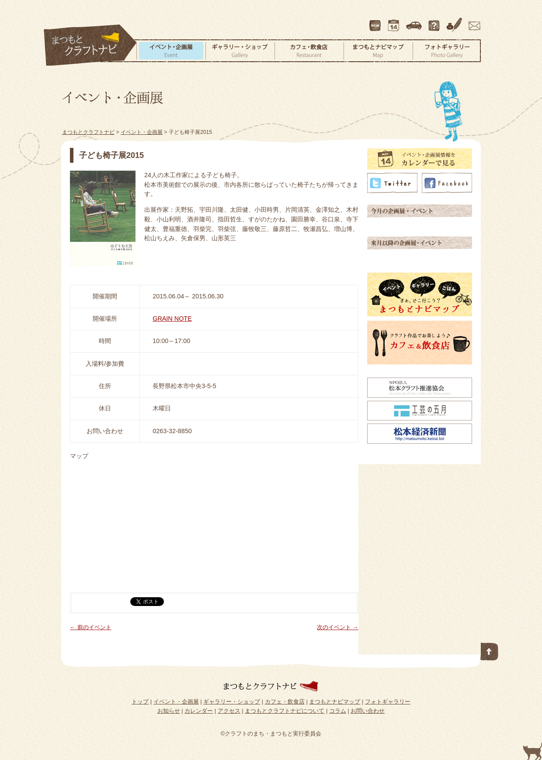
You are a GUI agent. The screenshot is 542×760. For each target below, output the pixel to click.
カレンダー (395, 21)
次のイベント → (337, 627)
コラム (455, 21)
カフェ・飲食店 (309, 51)
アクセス (415, 21)
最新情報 (375, 21)
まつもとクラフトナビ (90, 46)
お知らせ (168, 710)
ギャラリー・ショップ (239, 51)
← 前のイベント (90, 627)
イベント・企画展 (170, 51)
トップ (140, 701)
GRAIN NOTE (172, 318)
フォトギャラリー (447, 51)
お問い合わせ (473, 21)
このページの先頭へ (489, 650)
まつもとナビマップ (378, 51)
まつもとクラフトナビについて (435, 21)
